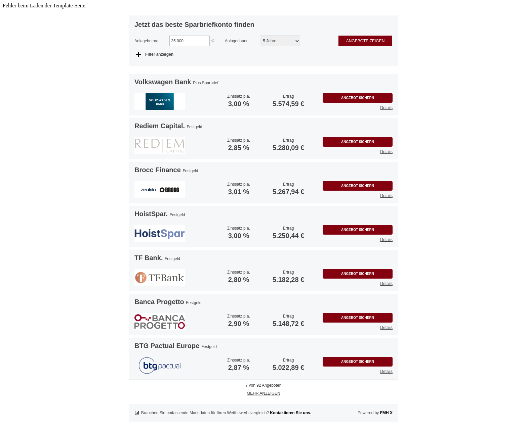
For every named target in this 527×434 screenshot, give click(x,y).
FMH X (386, 413)
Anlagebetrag (146, 41)
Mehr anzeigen (263, 393)
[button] (159, 101)
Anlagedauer (236, 41)
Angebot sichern (357, 98)
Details (386, 107)
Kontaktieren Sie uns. (290, 413)
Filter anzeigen (159, 54)
